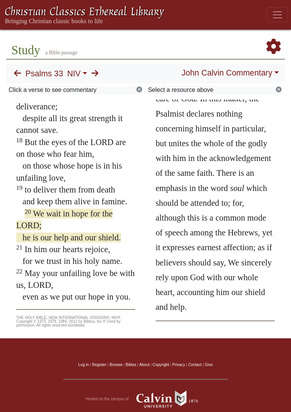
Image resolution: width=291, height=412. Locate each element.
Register (99, 365)
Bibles (131, 365)
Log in (83, 365)
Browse (116, 365)
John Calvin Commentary (226, 72)
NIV (74, 73)
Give (209, 365)
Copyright (161, 365)
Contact (195, 365)
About (144, 365)
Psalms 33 (44, 73)
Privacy (178, 365)
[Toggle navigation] (277, 14)
